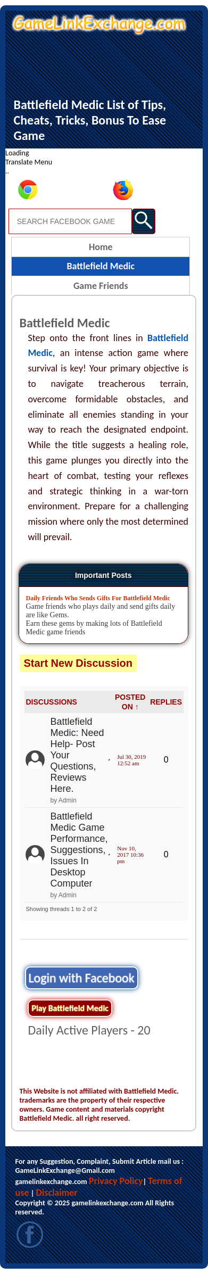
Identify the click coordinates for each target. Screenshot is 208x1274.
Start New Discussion (78, 663)
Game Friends (100, 286)
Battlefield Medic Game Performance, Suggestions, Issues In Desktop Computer (78, 850)
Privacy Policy (116, 1181)
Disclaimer (56, 1192)
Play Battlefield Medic (70, 1008)
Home (101, 247)
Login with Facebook (82, 978)
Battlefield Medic (100, 266)
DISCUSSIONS (51, 702)
